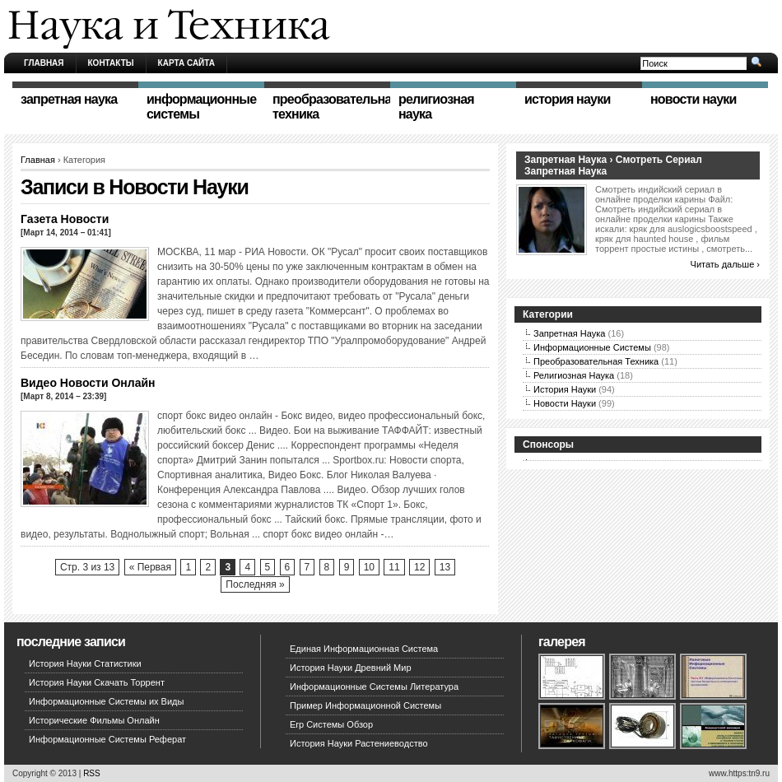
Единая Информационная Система (364, 649)
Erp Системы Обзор (331, 724)
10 (369, 567)
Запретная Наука (569, 333)
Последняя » (255, 584)
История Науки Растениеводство (359, 743)
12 (419, 567)
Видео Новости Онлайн (88, 382)
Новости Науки (564, 403)
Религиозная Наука (573, 375)
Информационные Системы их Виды (106, 701)
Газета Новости (65, 219)
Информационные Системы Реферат (107, 739)
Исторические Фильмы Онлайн (94, 720)
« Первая (150, 567)
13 (445, 567)
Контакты (111, 62)
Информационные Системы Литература (374, 686)
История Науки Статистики (85, 663)
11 (394, 567)
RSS (91, 773)
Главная (44, 62)
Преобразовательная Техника (596, 361)
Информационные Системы (592, 347)
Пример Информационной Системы (365, 705)
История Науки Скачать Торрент (97, 682)
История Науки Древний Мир (351, 668)
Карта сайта (186, 62)
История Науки (564, 389)
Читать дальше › (725, 264)
